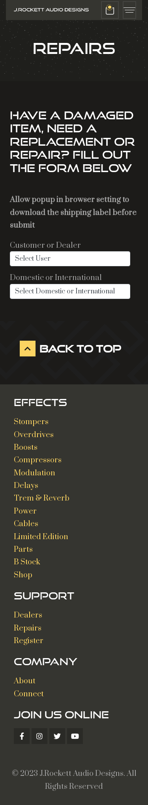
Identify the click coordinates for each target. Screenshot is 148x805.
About (25, 681)
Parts (23, 550)
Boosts (25, 448)
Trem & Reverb (41, 498)
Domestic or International (56, 278)
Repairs (27, 628)
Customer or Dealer (45, 245)
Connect (29, 694)
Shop (23, 575)
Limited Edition (41, 537)
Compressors (38, 460)
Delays (26, 486)
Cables (26, 524)
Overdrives (34, 435)
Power (25, 511)
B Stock (27, 562)
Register (28, 641)
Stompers (31, 422)
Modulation (34, 473)
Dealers (28, 615)
